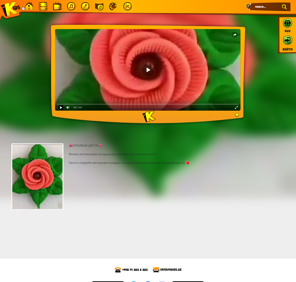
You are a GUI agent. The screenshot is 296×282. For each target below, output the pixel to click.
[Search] (270, 6)
